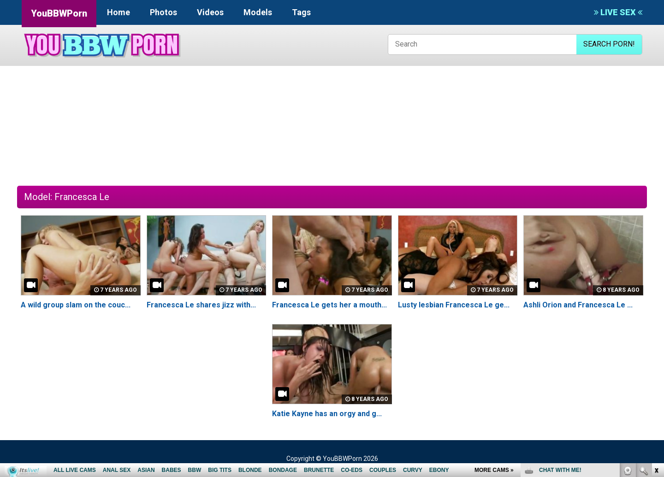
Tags (301, 12)
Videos (210, 12)
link (656, 333)
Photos (163, 12)
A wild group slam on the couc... (75, 304)
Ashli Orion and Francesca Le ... (578, 304)
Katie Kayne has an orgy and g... (327, 413)
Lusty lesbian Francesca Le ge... (454, 304)
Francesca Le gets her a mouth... (329, 304)
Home (118, 12)
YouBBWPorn (59, 13)
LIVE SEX (618, 12)
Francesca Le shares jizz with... (201, 304)
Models (257, 12)
